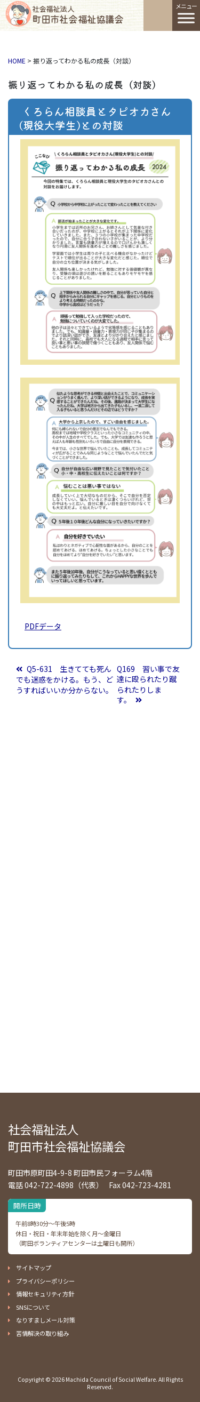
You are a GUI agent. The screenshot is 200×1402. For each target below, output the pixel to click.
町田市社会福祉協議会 (77, 14)
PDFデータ (43, 626)
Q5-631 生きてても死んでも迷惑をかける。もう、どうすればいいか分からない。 (64, 679)
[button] (29, 1267)
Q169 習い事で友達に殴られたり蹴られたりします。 (148, 684)
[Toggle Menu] (186, 18)
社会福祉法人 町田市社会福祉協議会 (66, 1137)
